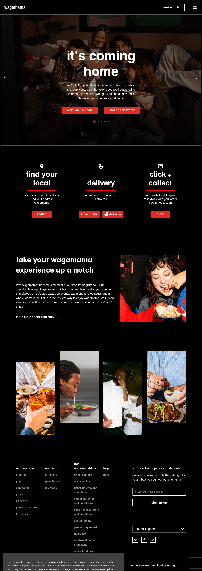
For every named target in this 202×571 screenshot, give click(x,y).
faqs (106, 474)
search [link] (42, 214)
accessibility (82, 481)
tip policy (80, 533)
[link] (89, 214)
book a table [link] (171, 7)
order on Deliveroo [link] (122, 110)
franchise (22, 501)
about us (21, 474)
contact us (22, 487)
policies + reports (27, 507)
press (19, 494)
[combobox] (159, 529)
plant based (52, 481)
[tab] (94, 121)
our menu (51, 474)
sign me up (159, 502)
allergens (51, 487)
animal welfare (83, 551)
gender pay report (85, 527)
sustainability (82, 520)
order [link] (160, 214)
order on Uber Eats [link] (80, 110)
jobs (18, 481)
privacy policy (83, 474)
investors (22, 514)
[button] (195, 7)
